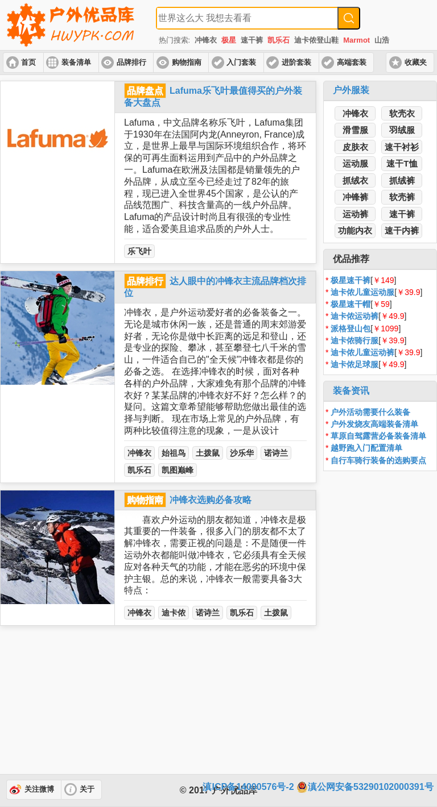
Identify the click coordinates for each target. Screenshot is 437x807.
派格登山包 (350, 328)
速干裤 (252, 40)
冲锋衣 (206, 40)
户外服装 (351, 90)
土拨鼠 (208, 452)
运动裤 (355, 214)
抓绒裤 (402, 180)
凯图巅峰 (177, 470)
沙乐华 (242, 452)
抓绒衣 (355, 180)
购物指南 (186, 62)
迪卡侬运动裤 (354, 316)
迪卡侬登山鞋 (316, 40)
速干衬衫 (402, 147)
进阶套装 (296, 62)
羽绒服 (402, 130)
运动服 (355, 163)
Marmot (356, 40)
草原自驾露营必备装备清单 (378, 435)
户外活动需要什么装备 (370, 412)
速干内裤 (402, 230)
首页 (28, 62)
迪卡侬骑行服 (354, 340)
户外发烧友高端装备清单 (374, 424)
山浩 (381, 40)
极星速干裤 (350, 280)
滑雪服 (355, 130)
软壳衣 (402, 113)
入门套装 (241, 62)
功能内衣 (355, 230)
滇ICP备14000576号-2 (248, 787)
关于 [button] (87, 789)
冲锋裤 (355, 197)
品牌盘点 (145, 90)
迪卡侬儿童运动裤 (362, 352)
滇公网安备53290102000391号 (365, 787)
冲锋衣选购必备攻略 (211, 500)
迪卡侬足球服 (354, 364)
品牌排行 (131, 62)
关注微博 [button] (39, 789)
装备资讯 (351, 391)
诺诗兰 (276, 452)
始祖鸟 (173, 452)
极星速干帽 (350, 304)
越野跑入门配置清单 (366, 447)
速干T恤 (401, 163)
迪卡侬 (173, 612)
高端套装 (351, 62)
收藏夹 (416, 62)
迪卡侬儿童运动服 (362, 292)
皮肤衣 (355, 147)
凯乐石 (278, 40)
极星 (228, 40)
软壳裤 (402, 197)
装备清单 (76, 62)
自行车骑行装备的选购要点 (378, 460)
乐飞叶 (139, 251)
